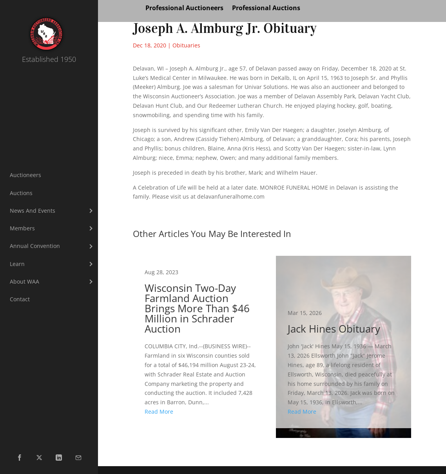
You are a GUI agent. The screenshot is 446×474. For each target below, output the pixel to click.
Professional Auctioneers (184, 8)
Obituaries (186, 45)
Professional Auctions (266, 8)
